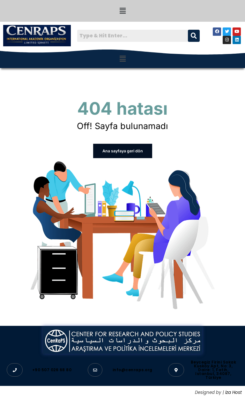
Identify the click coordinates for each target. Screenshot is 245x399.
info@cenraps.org (132, 369)
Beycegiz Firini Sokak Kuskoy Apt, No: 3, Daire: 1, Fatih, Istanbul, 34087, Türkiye (213, 369)
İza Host (233, 392)
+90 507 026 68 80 (52, 369)
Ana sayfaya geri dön (122, 151)
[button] (122, 11)
